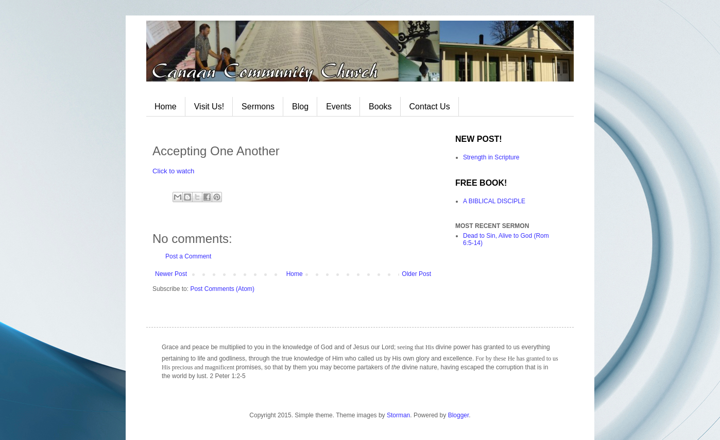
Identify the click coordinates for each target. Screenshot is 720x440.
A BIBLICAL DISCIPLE (494, 201)
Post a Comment (188, 256)
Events (338, 106)
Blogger (458, 415)
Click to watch (173, 171)
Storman (398, 415)
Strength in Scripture (491, 157)
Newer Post (171, 274)
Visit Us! (209, 106)
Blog (300, 106)
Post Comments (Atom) (222, 288)
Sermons (258, 106)
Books (380, 106)
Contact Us (429, 106)
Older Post (416, 274)
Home (166, 106)
